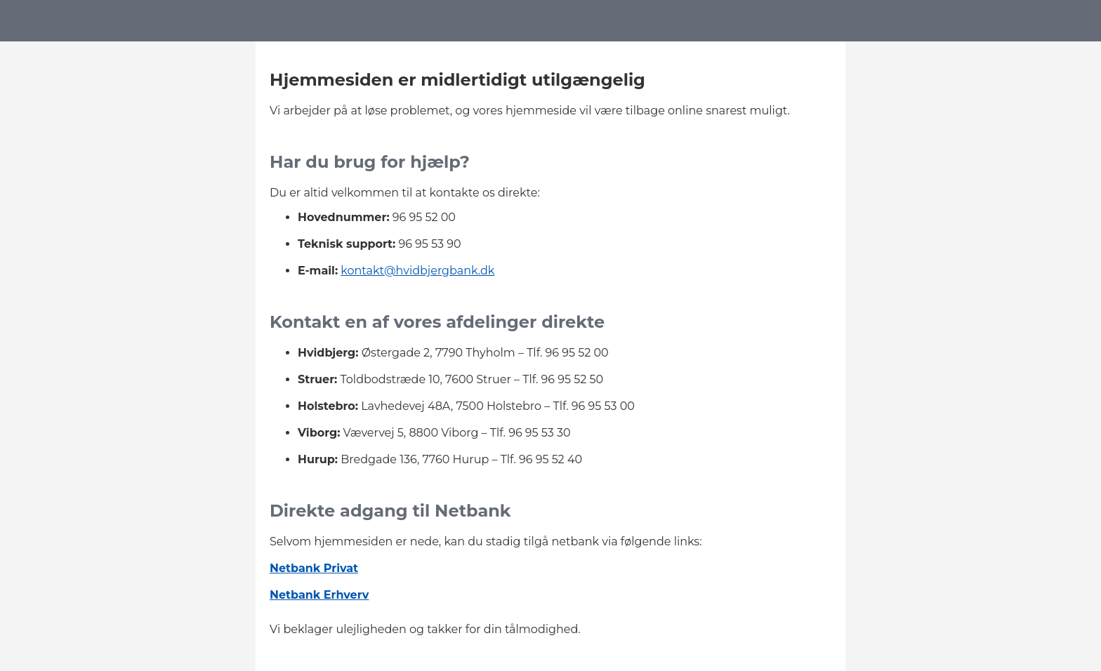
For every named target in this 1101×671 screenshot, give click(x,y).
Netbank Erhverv (319, 595)
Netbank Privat (314, 568)
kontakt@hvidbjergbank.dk (417, 270)
